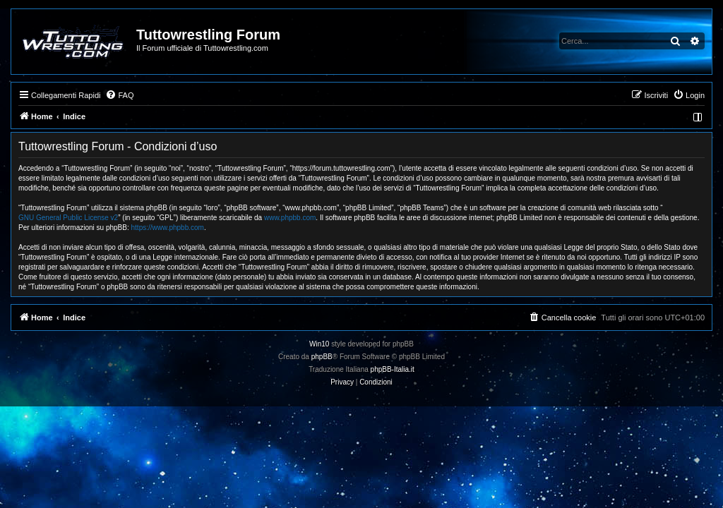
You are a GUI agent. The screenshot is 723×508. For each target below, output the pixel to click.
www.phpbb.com (290, 218)
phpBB (322, 357)
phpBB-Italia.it (392, 369)
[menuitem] (119, 95)
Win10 (319, 344)
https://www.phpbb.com (167, 227)
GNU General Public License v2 (68, 218)
